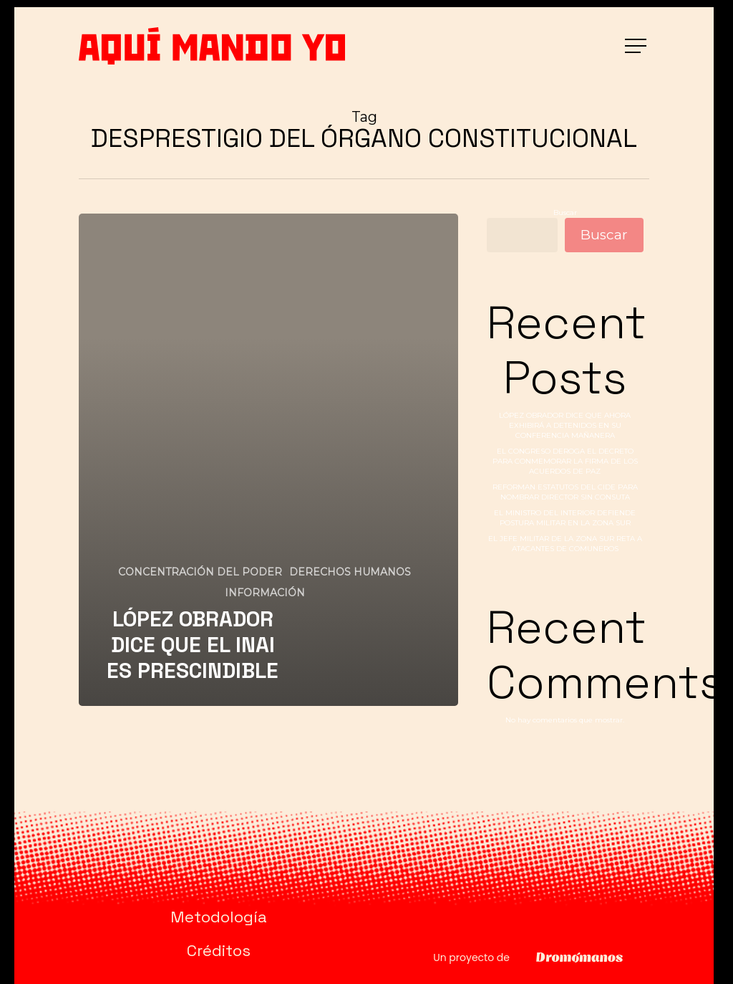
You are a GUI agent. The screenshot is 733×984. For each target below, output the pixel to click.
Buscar (565, 212)
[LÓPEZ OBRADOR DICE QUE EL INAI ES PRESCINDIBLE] (268, 460)
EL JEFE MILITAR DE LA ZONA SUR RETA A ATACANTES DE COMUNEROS (565, 543)
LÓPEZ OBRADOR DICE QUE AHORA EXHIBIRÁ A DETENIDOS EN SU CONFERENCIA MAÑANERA (565, 425)
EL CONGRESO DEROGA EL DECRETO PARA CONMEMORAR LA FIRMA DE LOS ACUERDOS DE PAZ (565, 461)
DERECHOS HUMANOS (350, 571)
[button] (637, 46)
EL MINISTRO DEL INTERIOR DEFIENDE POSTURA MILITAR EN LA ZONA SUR (565, 517)
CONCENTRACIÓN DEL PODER (200, 571)
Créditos (219, 950)
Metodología (218, 917)
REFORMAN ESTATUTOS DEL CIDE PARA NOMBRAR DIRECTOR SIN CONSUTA (565, 492)
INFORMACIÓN (265, 592)
